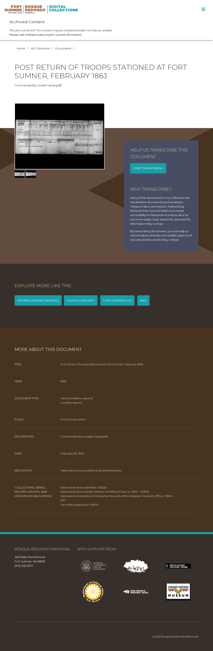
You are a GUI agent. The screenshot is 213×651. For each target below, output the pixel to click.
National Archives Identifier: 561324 (84, 487)
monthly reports (80, 300)
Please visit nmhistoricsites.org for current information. (45, 34)
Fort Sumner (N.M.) (117, 300)
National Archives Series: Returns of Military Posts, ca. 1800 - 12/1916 (105, 491)
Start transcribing (148, 168)
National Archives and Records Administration (91, 470)
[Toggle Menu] (203, 9)
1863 (143, 300)
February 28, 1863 (72, 453)
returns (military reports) (38, 300)
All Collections (40, 48)
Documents (63, 48)
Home (21, 48)
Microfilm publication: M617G (80, 504)
